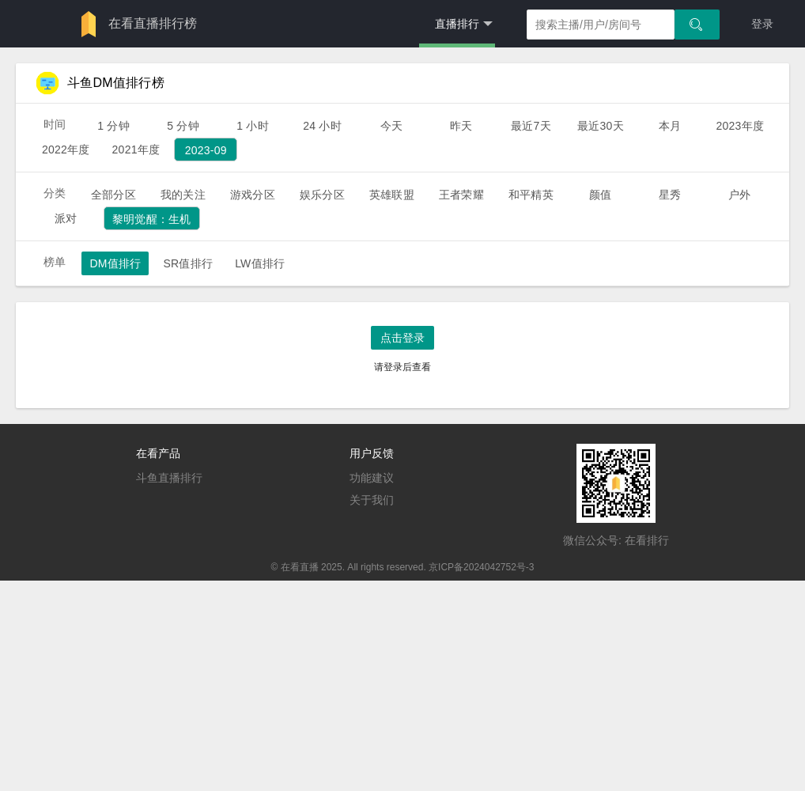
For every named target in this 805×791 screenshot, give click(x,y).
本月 (670, 125)
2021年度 (136, 149)
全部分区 (113, 194)
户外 (739, 194)
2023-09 (206, 150)
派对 (66, 218)
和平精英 (531, 194)
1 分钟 (113, 125)
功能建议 (372, 477)
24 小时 (322, 125)
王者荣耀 (461, 194)
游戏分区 (252, 194)
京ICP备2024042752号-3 (481, 567)
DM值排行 (115, 263)
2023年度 (740, 125)
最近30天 (600, 125)
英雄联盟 (391, 194)
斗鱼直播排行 (169, 477)
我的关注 (183, 194)
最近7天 (531, 125)
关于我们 (372, 500)
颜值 (600, 194)
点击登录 (402, 337)
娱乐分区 (322, 194)
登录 (762, 23)
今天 (391, 125)
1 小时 (252, 125)
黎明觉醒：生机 (151, 219)
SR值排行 (188, 263)
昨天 (461, 125)
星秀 (670, 194)
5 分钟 (183, 125)
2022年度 (66, 149)
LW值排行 (260, 263)
